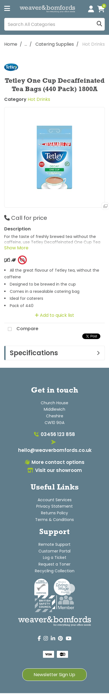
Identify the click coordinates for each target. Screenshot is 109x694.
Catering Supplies (54, 44)
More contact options (54, 462)
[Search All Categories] (54, 24)
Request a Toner (54, 564)
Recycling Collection (54, 571)
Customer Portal (54, 551)
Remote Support (54, 544)
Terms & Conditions (54, 519)
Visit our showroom (54, 470)
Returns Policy (54, 513)
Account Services (55, 500)
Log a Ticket (54, 557)
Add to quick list (54, 315)
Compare (21, 329)
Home (10, 44)
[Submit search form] (99, 24)
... (26, 44)
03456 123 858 (54, 434)
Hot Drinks (93, 44)
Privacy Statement (54, 506)
